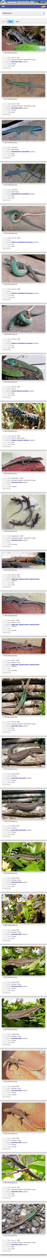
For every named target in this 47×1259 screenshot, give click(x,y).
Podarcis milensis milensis (20, 440)
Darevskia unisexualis (18, 778)
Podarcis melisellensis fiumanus (22, 242)
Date (10, 21)
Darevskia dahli (16, 882)
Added (17, 21)
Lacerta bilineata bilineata (19, 391)
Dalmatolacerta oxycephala (20, 151)
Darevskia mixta (16, 62)
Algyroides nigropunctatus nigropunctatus (25, 579)
